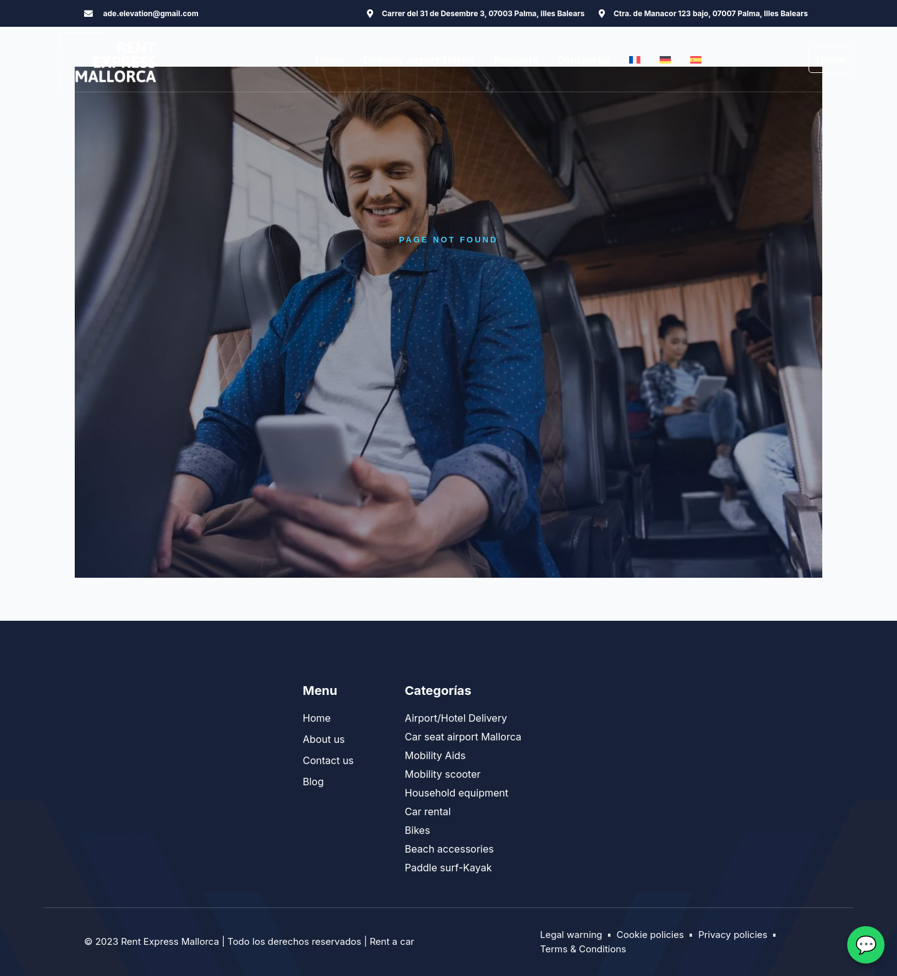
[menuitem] (634, 60)
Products (516, 60)
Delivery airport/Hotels (419, 60)
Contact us (583, 60)
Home (330, 60)
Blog (313, 781)
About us (324, 739)
